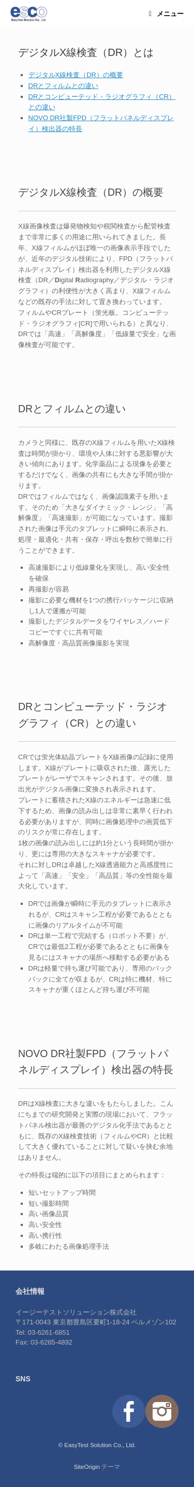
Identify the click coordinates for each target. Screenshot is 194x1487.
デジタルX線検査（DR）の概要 (75, 75)
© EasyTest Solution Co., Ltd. (97, 1445)
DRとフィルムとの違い (63, 86)
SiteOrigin (87, 1467)
